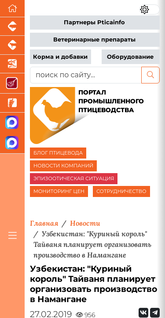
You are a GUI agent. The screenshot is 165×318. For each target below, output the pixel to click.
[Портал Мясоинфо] (12, 83)
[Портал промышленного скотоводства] (12, 45)
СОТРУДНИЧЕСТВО (121, 191)
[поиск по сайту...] (86, 75)
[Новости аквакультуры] (12, 64)
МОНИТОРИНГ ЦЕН (58, 191)
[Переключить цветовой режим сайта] (149, 9)
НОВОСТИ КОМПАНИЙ (63, 166)
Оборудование (130, 56)
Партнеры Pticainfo (94, 22)
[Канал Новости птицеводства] (12, 123)
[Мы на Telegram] (155, 313)
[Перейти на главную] (12, 8)
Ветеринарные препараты (94, 39)
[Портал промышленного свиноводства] (12, 26)
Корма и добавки (60, 56)
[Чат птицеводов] (12, 143)
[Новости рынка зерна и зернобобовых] (12, 103)
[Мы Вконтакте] (143, 313)
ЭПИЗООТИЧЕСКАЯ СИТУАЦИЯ (73, 178)
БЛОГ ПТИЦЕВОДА (58, 153)
